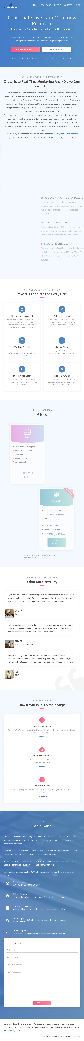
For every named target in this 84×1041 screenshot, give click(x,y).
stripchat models (10, 1027)
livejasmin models (67, 1024)
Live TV (57, 5)
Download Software (25, 50)
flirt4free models (53, 1027)
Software (46, 5)
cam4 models (24, 1027)
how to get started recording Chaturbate (55, 137)
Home (35, 5)
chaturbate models (50, 1024)
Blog (78, 5)
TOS (19, 1030)
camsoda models (38, 1027)
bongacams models (69, 1027)
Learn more (42, 737)
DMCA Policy (32, 920)
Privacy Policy (9, 1030)
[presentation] (42, 993)
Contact (68, 5)
